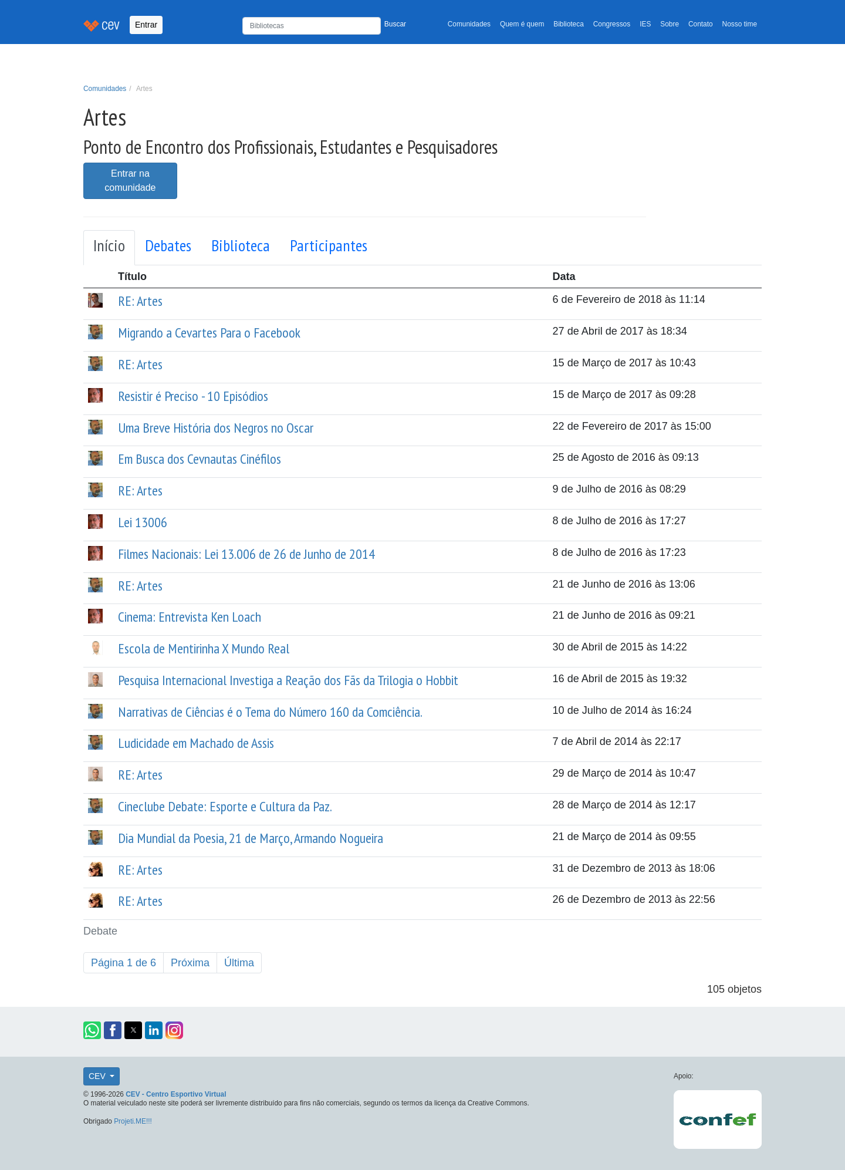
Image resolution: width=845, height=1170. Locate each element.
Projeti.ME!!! (133, 1121)
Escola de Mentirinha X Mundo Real (203, 648)
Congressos (611, 24)
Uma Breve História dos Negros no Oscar (215, 428)
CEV (98, 1076)
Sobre (669, 24)
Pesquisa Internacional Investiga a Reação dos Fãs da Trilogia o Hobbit (288, 680)
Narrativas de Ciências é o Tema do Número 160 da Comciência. (270, 712)
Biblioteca (568, 24)
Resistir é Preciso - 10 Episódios (193, 396)
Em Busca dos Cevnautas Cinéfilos (199, 459)
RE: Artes (140, 301)
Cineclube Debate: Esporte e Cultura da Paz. (225, 806)
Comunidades (469, 24)
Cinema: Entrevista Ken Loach (189, 617)
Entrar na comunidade (130, 180)
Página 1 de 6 (123, 963)
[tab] (109, 247)
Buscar (395, 24)
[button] (92, 1030)
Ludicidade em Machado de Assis (196, 743)
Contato (700, 24)
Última (239, 963)
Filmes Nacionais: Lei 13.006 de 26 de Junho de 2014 (246, 554)
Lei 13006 (142, 522)
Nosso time (739, 24)
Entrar (146, 24)
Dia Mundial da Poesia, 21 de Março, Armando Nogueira (250, 838)
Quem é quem (522, 24)
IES (645, 24)
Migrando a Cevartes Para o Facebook (209, 332)
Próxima (190, 963)
